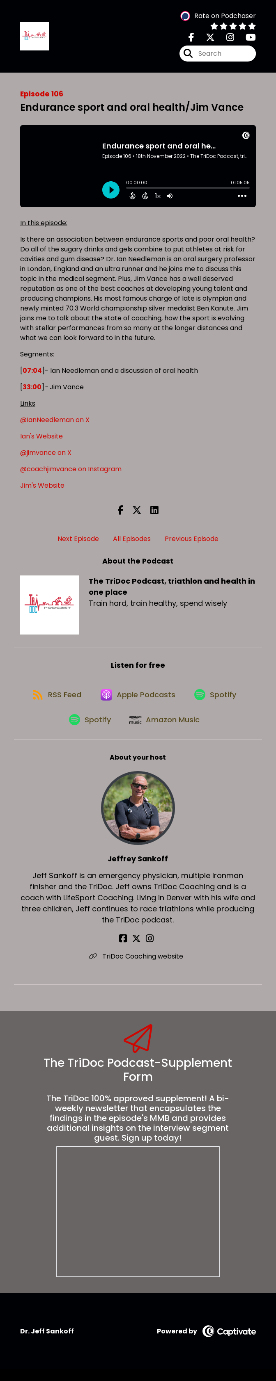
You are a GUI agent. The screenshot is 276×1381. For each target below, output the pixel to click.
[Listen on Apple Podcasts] (137, 701)
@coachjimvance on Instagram (71, 472)
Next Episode (78, 541)
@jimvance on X (45, 455)
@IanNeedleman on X (55, 422)
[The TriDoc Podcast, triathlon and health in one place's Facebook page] (191, 39)
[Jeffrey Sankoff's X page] (138, 950)
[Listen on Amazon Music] (166, 731)
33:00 (32, 390)
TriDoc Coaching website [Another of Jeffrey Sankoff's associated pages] (138, 968)
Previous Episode (191, 541)
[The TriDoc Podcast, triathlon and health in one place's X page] (205, 39)
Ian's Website (41, 439)
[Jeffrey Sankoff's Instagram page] (148, 950)
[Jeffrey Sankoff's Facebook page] (128, 950)
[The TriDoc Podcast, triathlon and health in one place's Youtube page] (246, 39)
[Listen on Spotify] (218, 701)
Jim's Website (42, 488)
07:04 (32, 373)
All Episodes (132, 541)
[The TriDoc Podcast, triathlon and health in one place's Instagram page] (225, 39)
